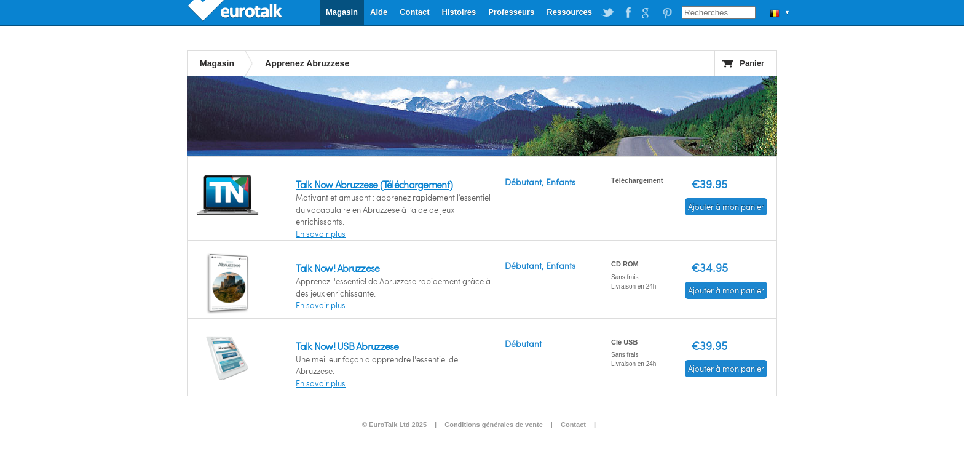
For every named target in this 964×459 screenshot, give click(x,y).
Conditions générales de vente (493, 424)
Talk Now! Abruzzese (337, 267)
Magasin (342, 12)
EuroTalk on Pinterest (667, 13)
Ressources (569, 12)
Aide (378, 12)
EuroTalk (236, 12)
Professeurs (511, 12)
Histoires (459, 12)
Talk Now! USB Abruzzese (347, 346)
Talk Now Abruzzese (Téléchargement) (374, 184)
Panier (752, 63)
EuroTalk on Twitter (608, 13)
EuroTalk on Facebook (628, 13)
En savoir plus (321, 233)
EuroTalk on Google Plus (647, 13)
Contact (414, 12)
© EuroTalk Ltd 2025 (394, 424)
